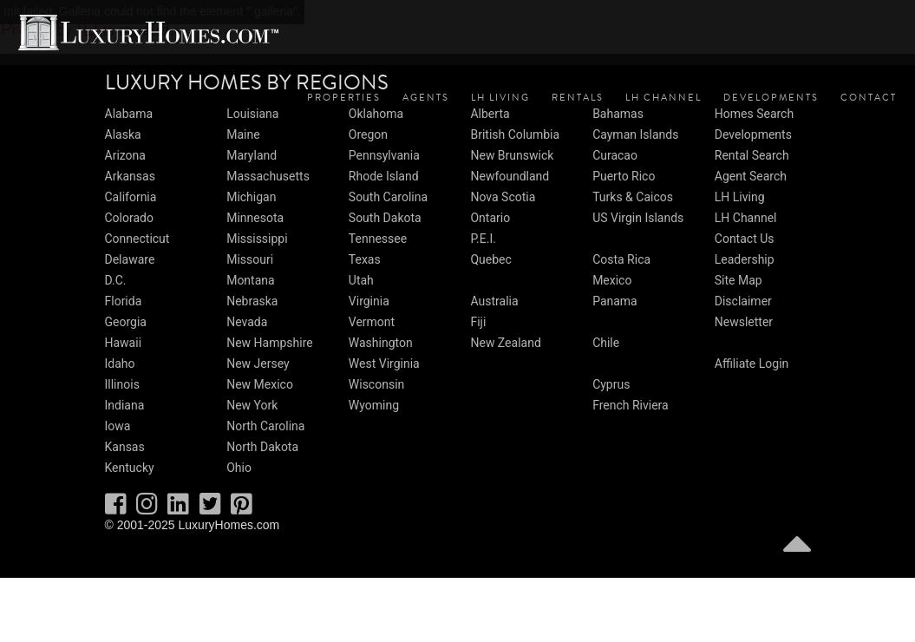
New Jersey (257, 363)
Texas (365, 259)
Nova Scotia (502, 197)
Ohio (239, 468)
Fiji (478, 322)
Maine (242, 134)
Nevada (246, 322)
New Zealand (505, 343)
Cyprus (611, 384)
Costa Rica (621, 259)
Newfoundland (509, 176)
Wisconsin (376, 384)
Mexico (611, 280)
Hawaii (123, 343)
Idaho (120, 363)
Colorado (129, 218)
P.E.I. (482, 239)
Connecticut (137, 239)
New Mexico (259, 384)
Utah (361, 280)
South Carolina (388, 197)
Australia (494, 301)
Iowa (118, 426)
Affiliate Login (752, 363)
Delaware (130, 259)
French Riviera (630, 405)
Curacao (614, 155)
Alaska (123, 134)
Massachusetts (268, 176)
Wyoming (374, 405)
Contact (868, 97)
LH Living (500, 97)
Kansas (125, 447)
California (131, 197)
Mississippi (256, 239)
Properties (344, 97)
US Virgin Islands (637, 218)
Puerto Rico (623, 176)
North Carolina (265, 426)
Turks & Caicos (632, 197)
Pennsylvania (384, 155)
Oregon (368, 134)
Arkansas (130, 176)
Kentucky (129, 468)
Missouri (249, 259)
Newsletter (744, 322)
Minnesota (255, 218)
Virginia (369, 301)
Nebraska (252, 301)
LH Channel (663, 97)
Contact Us (744, 239)
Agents (425, 97)
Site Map (738, 280)
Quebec (490, 259)
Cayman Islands (635, 134)
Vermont (372, 322)
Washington (381, 343)
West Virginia (384, 363)
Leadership (744, 259)
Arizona (125, 155)
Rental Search (752, 155)
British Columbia (514, 134)
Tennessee (378, 239)
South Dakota (385, 218)
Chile (605, 343)
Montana (250, 280)
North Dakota (262, 447)
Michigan (251, 197)
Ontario (490, 218)
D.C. (116, 280)
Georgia (126, 322)
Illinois (122, 384)
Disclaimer (743, 301)
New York (252, 405)
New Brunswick (511, 155)
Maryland (251, 155)
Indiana (125, 405)
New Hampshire (269, 343)
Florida (123, 301)
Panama (614, 301)
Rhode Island (384, 176)
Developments (771, 97)
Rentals (578, 97)
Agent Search (751, 176)
